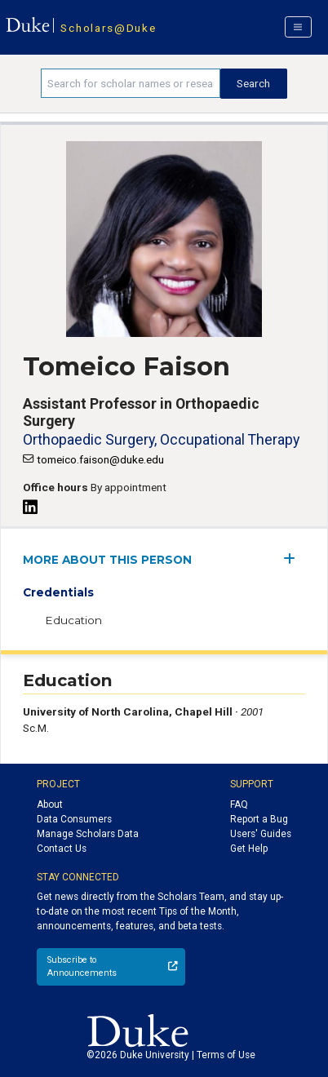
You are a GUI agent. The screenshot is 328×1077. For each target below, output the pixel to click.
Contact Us (61, 848)
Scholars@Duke (108, 27)
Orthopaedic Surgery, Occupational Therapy (161, 439)
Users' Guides (260, 834)
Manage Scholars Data (88, 834)
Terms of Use (226, 1055)
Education (73, 620)
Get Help (249, 848)
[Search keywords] (130, 83)
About (50, 804)
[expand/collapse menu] (294, 558)
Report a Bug (259, 819)
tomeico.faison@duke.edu (100, 459)
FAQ (239, 804)
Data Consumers (74, 819)
